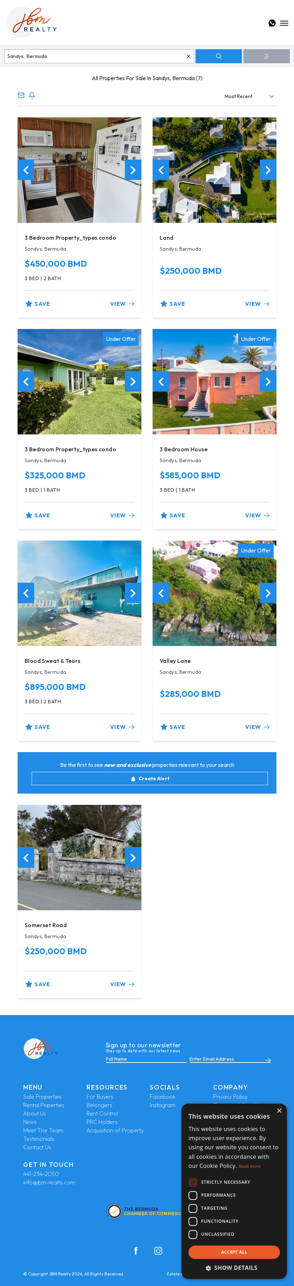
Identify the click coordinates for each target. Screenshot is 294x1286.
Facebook (162, 1096)
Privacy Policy (230, 1096)
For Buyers (100, 1096)
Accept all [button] (234, 1252)
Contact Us (37, 1147)
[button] (234, 1268)
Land (167, 237)
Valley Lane (175, 660)
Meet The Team (43, 1130)
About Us (34, 1113)
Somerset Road (46, 925)
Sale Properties (42, 1096)
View (122, 303)
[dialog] (234, 1191)
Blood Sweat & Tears (53, 660)
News (30, 1121)
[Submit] (266, 1059)
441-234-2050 (41, 1173)
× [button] (279, 1111)
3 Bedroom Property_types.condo (70, 237)
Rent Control (102, 1113)
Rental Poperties (43, 1105)
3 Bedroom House (183, 449)
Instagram (162, 1105)
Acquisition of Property (115, 1130)
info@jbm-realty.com (49, 1182)
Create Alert (150, 778)
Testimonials (38, 1138)
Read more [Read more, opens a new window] (249, 1166)
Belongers (99, 1105)
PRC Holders (102, 1121)
